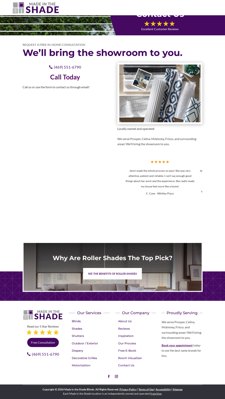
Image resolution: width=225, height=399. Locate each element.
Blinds (76, 321)
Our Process (127, 343)
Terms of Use (146, 389)
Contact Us (126, 365)
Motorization (81, 365)
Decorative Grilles (84, 358)
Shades (77, 328)
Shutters (78, 336)
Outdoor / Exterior (85, 343)
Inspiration (126, 336)
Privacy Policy (128, 389)
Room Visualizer (130, 358)
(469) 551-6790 (67, 67)
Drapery (77, 350)
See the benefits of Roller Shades (112, 273)
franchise (155, 393)
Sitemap (177, 389)
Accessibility (163, 389)
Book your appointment (177, 345)
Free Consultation (43, 342)
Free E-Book (127, 350)
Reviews (124, 328)
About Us (125, 321)
